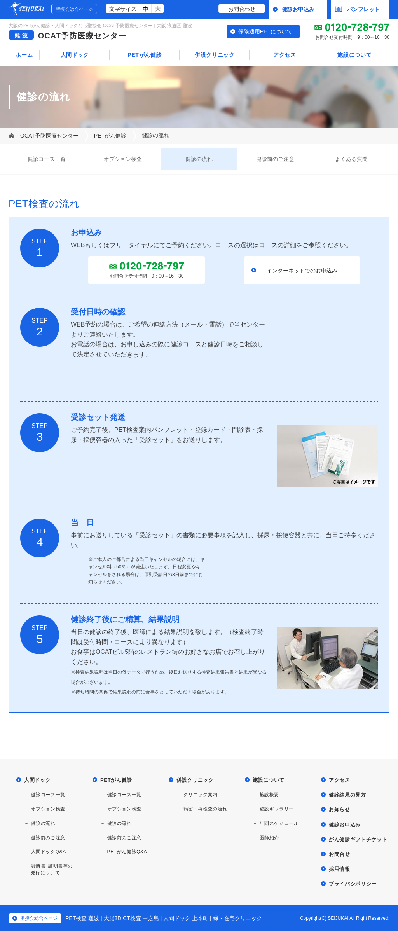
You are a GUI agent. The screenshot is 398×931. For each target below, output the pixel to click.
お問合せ (339, 854)
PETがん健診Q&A (127, 851)
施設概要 (269, 794)
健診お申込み (298, 9)
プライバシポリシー (353, 884)
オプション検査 (123, 159)
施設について (354, 55)
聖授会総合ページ (74, 9)
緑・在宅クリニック (237, 918)
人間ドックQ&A (48, 851)
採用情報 (339, 869)
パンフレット (357, 9)
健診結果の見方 (347, 795)
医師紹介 (269, 837)
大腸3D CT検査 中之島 (131, 918)
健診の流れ (199, 159)
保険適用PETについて (265, 31)
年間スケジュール (279, 823)
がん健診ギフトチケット (358, 839)
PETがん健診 (144, 55)
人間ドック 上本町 (185, 918)
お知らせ (339, 809)
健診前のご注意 (275, 159)
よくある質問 (351, 159)
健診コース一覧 (47, 159)
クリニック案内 (200, 794)
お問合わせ (241, 9)
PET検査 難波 (82, 918)
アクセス (284, 55)
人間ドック (75, 55)
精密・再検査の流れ (205, 809)
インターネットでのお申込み (302, 270)
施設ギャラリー (277, 809)
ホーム (24, 55)
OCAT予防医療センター (82, 36)
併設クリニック (215, 55)
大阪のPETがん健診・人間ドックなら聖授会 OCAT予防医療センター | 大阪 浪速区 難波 (100, 25)
